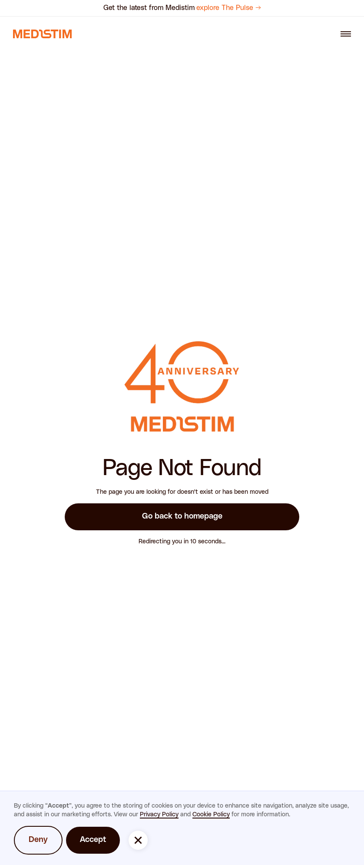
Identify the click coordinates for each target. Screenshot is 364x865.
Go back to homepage (182, 516)
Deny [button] (38, 840)
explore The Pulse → (228, 7)
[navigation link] (42, 34)
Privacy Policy (159, 815)
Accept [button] (93, 840)
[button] (138, 840)
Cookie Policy (211, 815)
